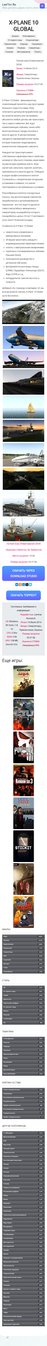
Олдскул (23, 1301)
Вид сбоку (23, 1145)
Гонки (23, 968)
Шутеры (23, 964)
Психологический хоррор (23, 1316)
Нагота (23, 1254)
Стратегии (23, 960)
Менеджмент (23, 1227)
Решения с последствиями (23, 1258)
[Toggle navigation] (42, 6)
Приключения (10, 44)
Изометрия (23, 1211)
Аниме (23, 995)
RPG (23, 956)
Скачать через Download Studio (23, 573)
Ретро (23, 1058)
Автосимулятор (23, 52)
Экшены (15, 36)
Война (23, 1195)
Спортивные (23, 971)
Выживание (23, 1062)
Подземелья (23, 1219)
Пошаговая (23, 1207)
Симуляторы (34, 48)
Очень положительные (23, 1090)
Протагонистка (23, 1266)
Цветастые (23, 999)
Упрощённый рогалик (23, 1176)
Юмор (23, 1066)
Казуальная (23, 948)
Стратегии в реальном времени (23, 1215)
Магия (23, 1199)
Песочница (23, 1305)
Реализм (21, 48)
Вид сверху (23, 1223)
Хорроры (24, 44)
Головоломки (23, 1238)
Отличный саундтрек (23, 1270)
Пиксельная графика (23, 1003)
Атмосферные (29, 36)
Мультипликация (23, 1137)
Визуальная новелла (23, 1262)
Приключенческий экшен (23, 1277)
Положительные (23, 1101)
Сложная (9, 52)
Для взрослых (23, 1242)
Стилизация (23, 1019)
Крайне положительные (23, 1105)
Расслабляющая (23, 1074)
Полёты (37, 52)
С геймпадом (23, 1133)
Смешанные (37, 44)
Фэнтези (23, 1042)
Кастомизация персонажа (23, 1160)
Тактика (23, 1281)
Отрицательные (23, 1113)
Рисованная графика (23, 1191)
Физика (10, 48)
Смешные (23, 1050)
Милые (23, 1011)
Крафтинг (23, 1203)
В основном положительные (23, 1097)
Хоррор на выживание (23, 1188)
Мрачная (23, 1297)
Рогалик (23, 1172)
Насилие (23, 1293)
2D (23, 987)
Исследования (23, 1246)
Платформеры (23, 1234)
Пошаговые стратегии (23, 1324)
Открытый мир (32, 40)
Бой (23, 1141)
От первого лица (15, 40)
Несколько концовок (23, 1156)
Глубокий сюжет (23, 1231)
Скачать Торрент (23, 595)
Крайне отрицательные (23, 1117)
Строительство (23, 1152)
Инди (23, 936)
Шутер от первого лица (23, 1289)
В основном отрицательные (23, 1109)
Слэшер (23, 1184)
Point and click (23, 1320)
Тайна (23, 1312)
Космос (23, 1168)
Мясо (23, 1309)
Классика (23, 1180)
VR (23, 1023)
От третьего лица (23, 1007)
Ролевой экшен (23, 1149)
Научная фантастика (23, 1054)
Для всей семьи (23, 1070)
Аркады (23, 1250)
